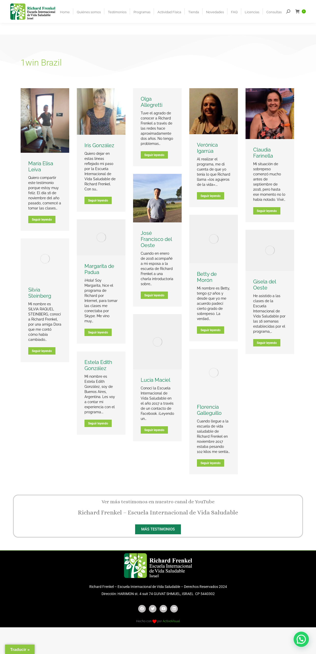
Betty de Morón (207, 277)
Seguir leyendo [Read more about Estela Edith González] (98, 423)
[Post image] (45, 120)
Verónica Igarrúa (207, 148)
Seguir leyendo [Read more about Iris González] (98, 200)
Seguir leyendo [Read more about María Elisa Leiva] (42, 219)
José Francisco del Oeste (156, 239)
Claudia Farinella (263, 153)
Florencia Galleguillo (209, 410)
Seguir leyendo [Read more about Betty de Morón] (210, 330)
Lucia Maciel (155, 380)
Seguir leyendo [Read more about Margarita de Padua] (98, 332)
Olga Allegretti (151, 102)
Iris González (99, 145)
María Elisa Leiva (40, 166)
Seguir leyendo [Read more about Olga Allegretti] (154, 155)
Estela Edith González (98, 365)
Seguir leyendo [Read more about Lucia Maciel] (154, 430)
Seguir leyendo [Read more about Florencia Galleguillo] (210, 463)
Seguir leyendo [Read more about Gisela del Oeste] (267, 343)
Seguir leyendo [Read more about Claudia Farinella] (267, 211)
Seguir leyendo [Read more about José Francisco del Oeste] (154, 295)
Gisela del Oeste (264, 285)
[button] (301, 639)
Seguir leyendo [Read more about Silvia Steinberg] (42, 351)
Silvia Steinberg (39, 293)
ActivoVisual (171, 621)
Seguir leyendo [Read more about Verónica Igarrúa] (210, 196)
